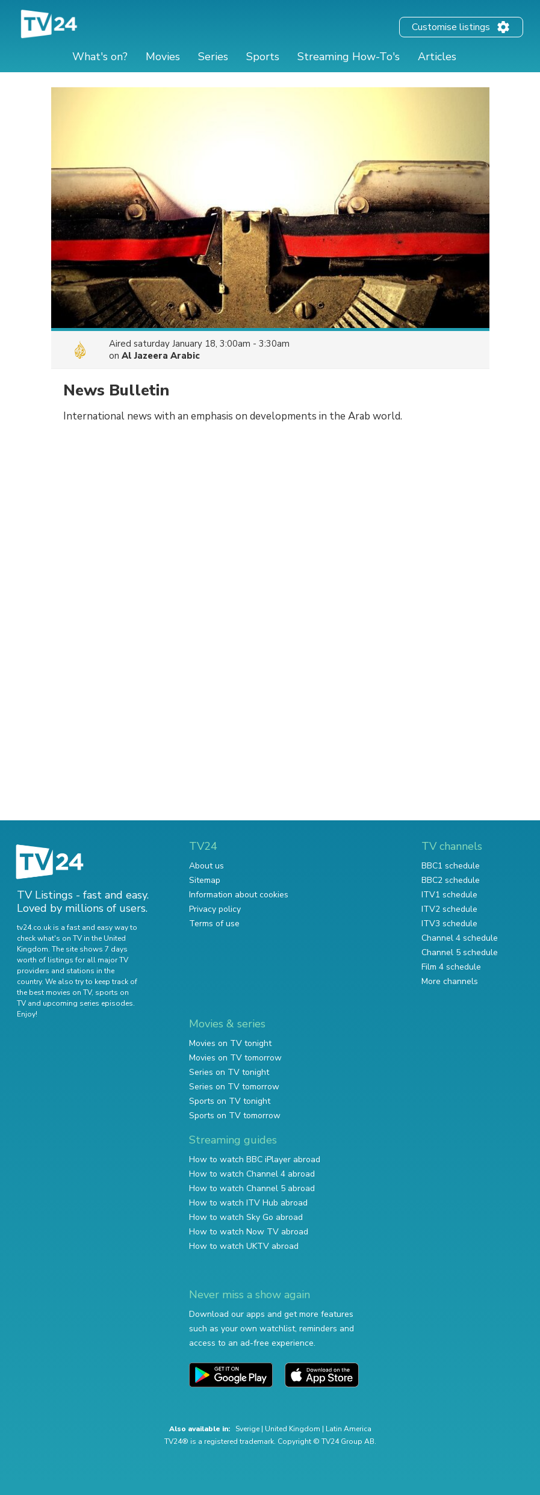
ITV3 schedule (449, 923)
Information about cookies (238, 894)
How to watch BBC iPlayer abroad (254, 1159)
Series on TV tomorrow (234, 1086)
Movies (163, 56)
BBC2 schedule (450, 880)
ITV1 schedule (449, 894)
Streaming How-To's (348, 56)
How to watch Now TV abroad (248, 1231)
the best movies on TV (54, 992)
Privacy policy (215, 909)
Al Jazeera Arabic (161, 356)
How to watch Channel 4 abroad (252, 1174)
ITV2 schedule (449, 909)
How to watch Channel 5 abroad (252, 1188)
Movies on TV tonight (230, 1043)
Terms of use (214, 923)
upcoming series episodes (88, 1003)
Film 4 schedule (451, 967)
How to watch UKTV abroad (244, 1246)
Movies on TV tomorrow (235, 1057)
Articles (437, 56)
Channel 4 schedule (459, 938)
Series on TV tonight (229, 1072)
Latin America (348, 1429)
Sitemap (204, 880)
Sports (262, 56)
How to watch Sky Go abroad (246, 1217)
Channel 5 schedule (459, 952)
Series (213, 56)
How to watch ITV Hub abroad (248, 1203)
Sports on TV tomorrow (235, 1115)
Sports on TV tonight (229, 1101)
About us (206, 865)
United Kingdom (292, 1429)
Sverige (247, 1429)
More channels (449, 981)
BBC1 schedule (450, 865)
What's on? (100, 56)
